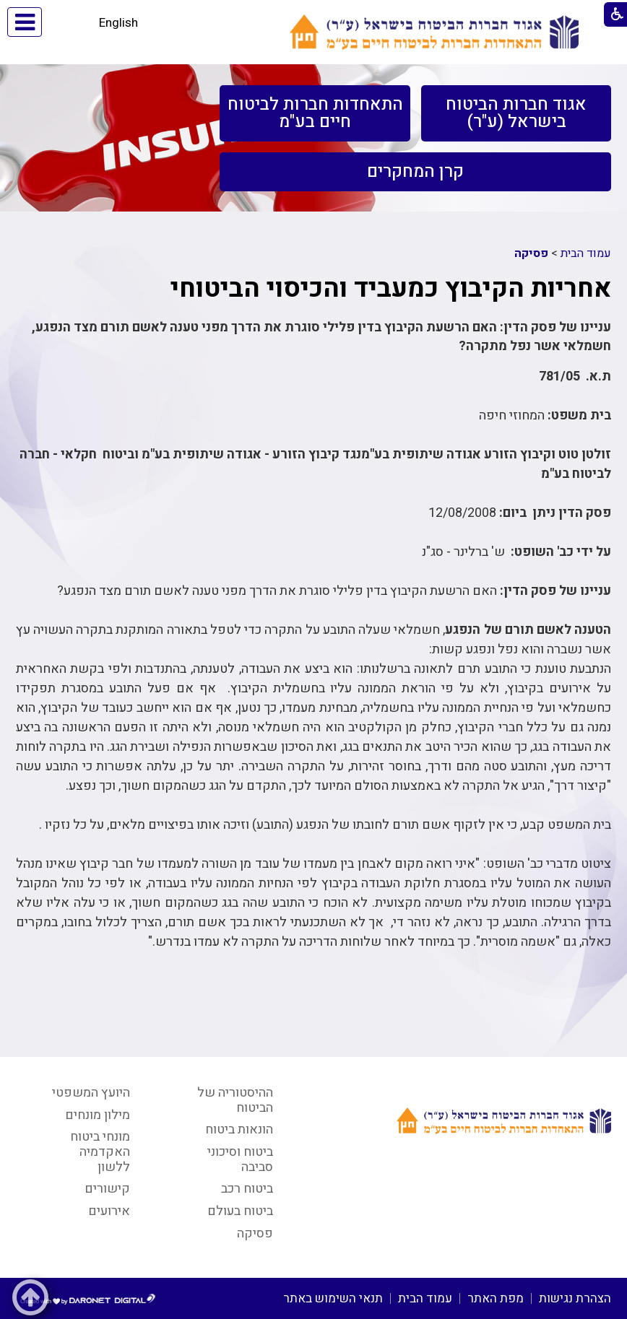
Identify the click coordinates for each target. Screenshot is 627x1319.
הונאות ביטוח (239, 1129)
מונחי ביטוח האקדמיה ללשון (100, 1151)
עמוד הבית (586, 253)
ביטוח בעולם (240, 1211)
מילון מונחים (97, 1115)
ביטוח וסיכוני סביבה (240, 1159)
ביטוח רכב (247, 1188)
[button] (68, 22)
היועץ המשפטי (91, 1092)
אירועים (109, 1211)
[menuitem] (516, 113)
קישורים (107, 1188)
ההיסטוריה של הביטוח (235, 1100)
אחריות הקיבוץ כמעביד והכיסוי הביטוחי (390, 288)
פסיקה (531, 253)
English (118, 23)
